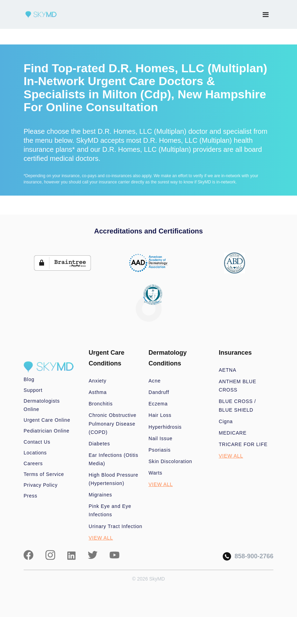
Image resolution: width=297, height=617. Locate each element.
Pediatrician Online (46, 431)
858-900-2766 (248, 556)
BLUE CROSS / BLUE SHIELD (237, 405)
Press (30, 496)
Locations (35, 452)
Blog (29, 379)
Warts (155, 473)
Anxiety (98, 381)
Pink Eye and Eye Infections (110, 510)
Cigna (226, 421)
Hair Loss (159, 415)
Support (33, 390)
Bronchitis (101, 403)
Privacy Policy (41, 485)
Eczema (158, 403)
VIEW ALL (101, 538)
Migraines (100, 494)
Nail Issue (160, 438)
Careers (33, 463)
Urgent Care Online (47, 420)
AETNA (228, 370)
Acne (154, 381)
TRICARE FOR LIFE (243, 444)
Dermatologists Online (42, 405)
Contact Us (37, 442)
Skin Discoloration (170, 461)
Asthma (98, 392)
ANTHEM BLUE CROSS (237, 386)
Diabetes (99, 443)
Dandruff (158, 392)
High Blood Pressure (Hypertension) (113, 479)
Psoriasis (159, 450)
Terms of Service (44, 474)
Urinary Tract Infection (116, 526)
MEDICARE (233, 433)
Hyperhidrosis (165, 427)
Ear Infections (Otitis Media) (113, 459)
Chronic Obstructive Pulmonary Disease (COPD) (113, 423)
